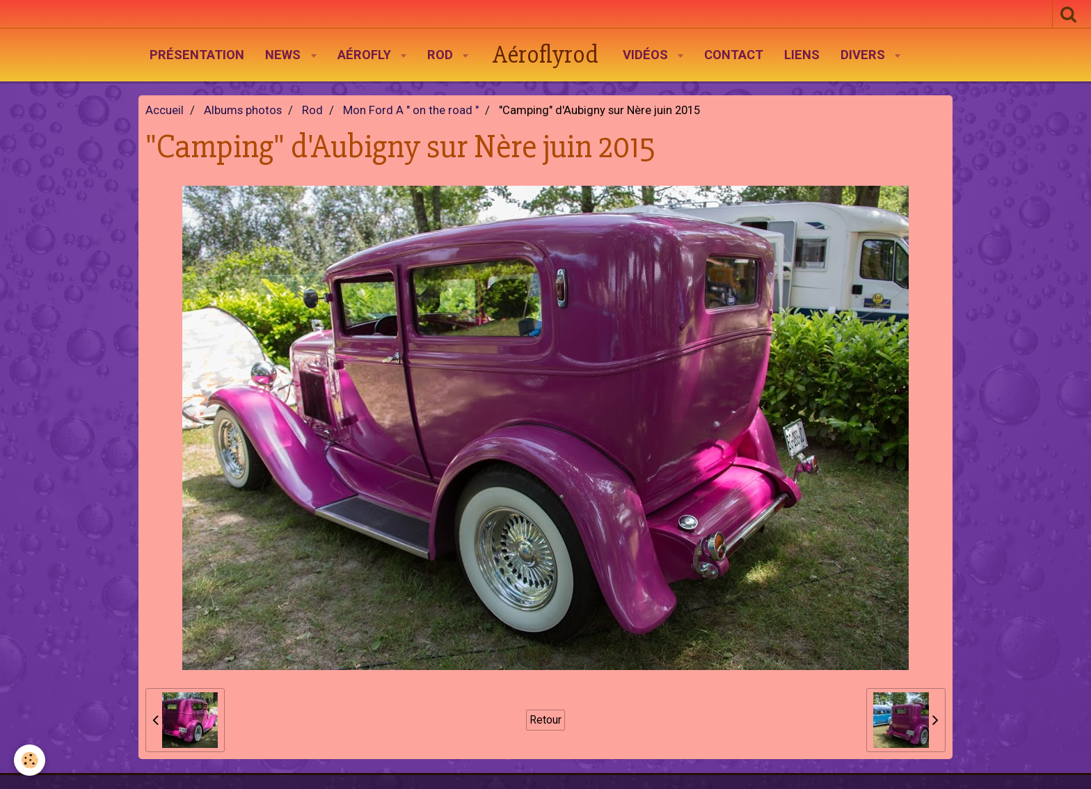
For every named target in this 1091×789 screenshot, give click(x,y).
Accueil (164, 110)
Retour (545, 719)
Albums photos (243, 110)
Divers (865, 55)
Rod (441, 55)
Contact (733, 55)
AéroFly (366, 55)
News (284, 55)
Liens (802, 55)
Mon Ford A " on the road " (411, 110)
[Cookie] (29, 760)
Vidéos (647, 55)
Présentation (197, 55)
